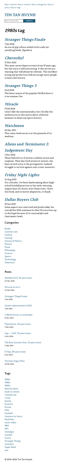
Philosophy (10, 250)
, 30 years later (18, 277)
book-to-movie (12, 391)
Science (8, 253)
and (27, 147)
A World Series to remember (19, 314)
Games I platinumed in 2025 (18, 305)
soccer (8, 437)
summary (9, 444)
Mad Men (9, 419)
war (7, 450)
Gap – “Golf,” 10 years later (18, 333)
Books (8, 228)
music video (10, 422)
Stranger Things (13, 440)
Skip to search (10, 4)
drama (8, 400)
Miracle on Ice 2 (12, 287)
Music (8, 247)
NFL (7, 428)
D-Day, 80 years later (15, 351)
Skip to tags (15, 7)
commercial (10, 394)
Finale (25, 39)
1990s (7, 385)
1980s (7, 382)
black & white (11, 388)
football (9, 413)
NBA (7, 425)
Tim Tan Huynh (20, 15)
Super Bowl (10, 447)
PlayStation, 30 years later (18, 324)
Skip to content (24, 4)
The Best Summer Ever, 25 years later (23, 342)
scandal (8, 434)
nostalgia (9, 431)
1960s (7, 379)
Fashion (8, 234)
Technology (10, 259)
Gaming (8, 237)
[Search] (14, 21)
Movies (8, 244)
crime (7, 397)
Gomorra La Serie (13, 416)
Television (10, 262)
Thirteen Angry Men (15, 360)
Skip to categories (39, 4)
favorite (9, 404)
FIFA (7, 410)
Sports (8, 256)
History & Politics (13, 240)
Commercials (11, 231)
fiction (8, 407)
